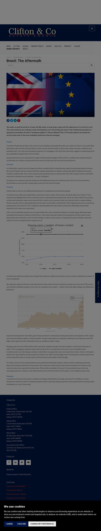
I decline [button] (21, 524)
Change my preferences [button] (42, 524)
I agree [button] (9, 524)
